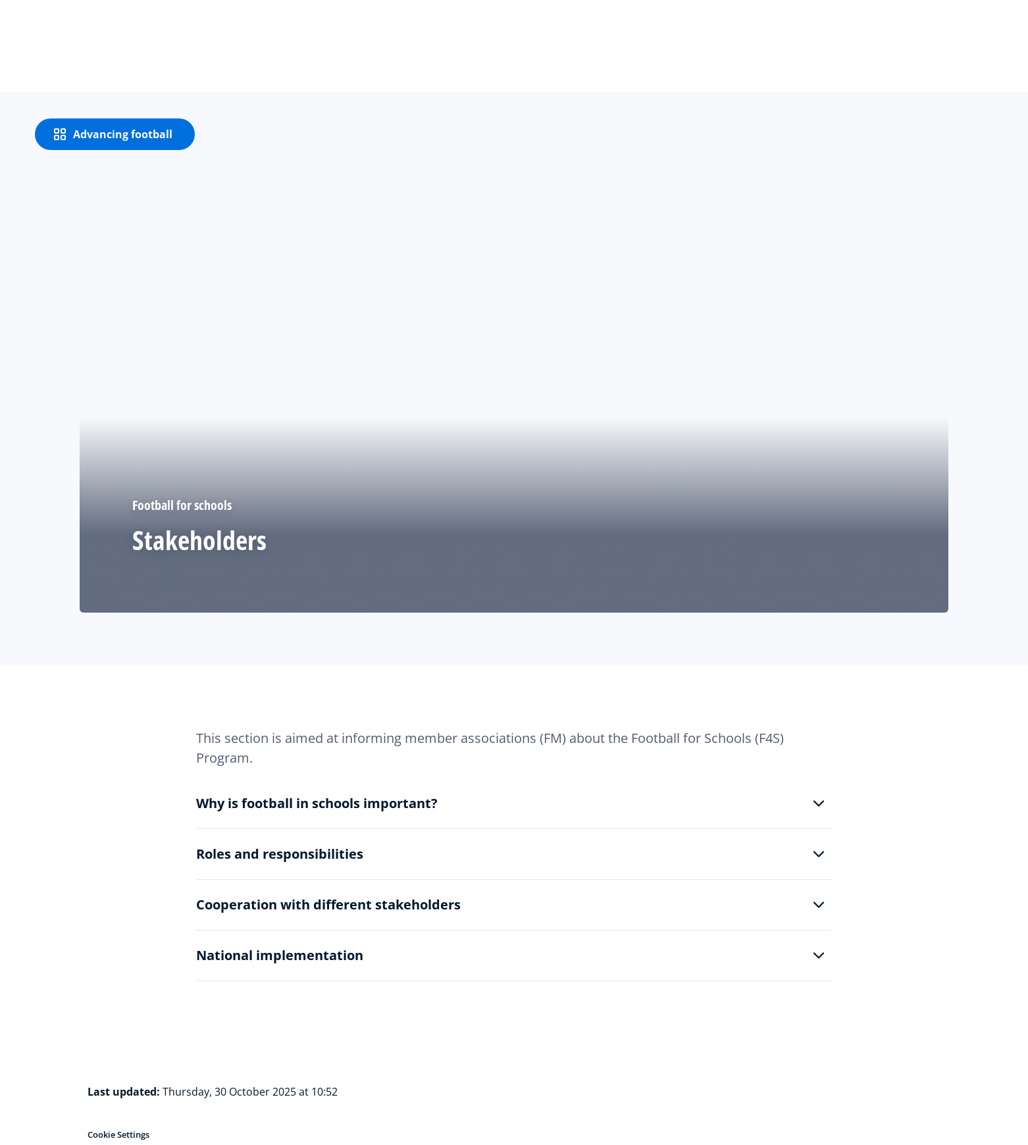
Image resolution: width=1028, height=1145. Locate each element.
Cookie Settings (118, 1134)
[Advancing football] (115, 134)
